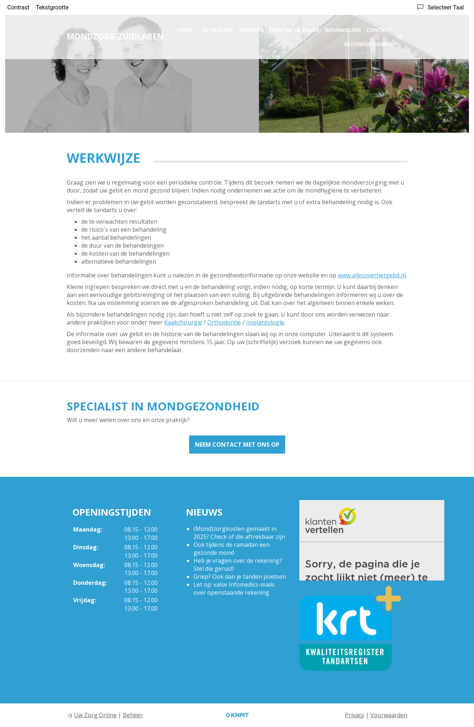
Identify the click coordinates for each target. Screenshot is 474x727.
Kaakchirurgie (183, 322)
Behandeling (343, 27)
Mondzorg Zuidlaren (115, 34)
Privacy (354, 715)
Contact (379, 27)
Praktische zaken (294, 27)
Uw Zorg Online (95, 715)
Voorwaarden (388, 715)
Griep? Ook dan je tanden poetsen (240, 577)
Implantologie (265, 322)
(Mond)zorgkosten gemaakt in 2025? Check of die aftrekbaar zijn (239, 533)
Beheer (133, 715)
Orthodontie (224, 322)
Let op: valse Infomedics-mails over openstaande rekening (234, 588)
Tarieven (251, 27)
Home (184, 27)
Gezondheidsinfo (368, 41)
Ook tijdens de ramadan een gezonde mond (232, 549)
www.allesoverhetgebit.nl (372, 275)
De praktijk (217, 27)
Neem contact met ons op (237, 445)
